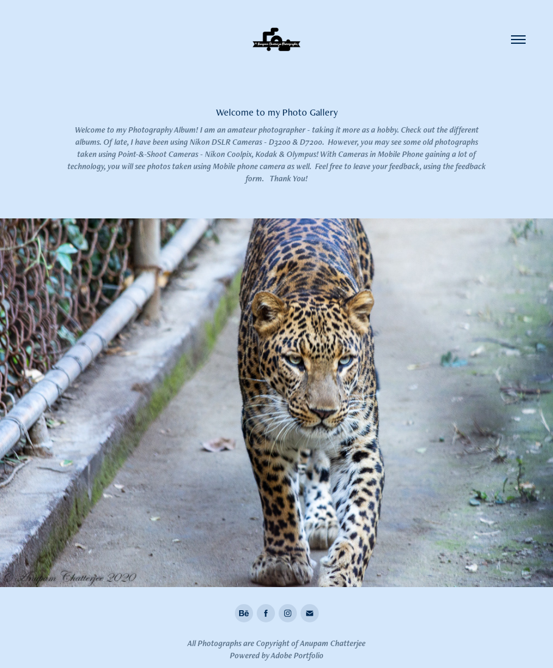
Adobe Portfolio (297, 655)
